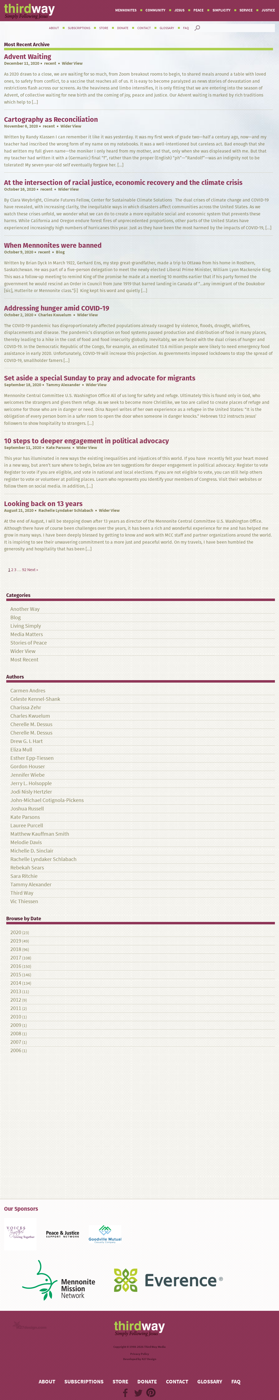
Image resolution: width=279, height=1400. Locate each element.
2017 (15, 957)
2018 (15, 949)
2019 (15, 940)
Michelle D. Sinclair (31, 850)
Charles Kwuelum (54, 315)
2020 (15, 932)
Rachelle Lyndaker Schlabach (65, 510)
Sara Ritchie (24, 876)
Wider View (22, 651)
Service (246, 10)
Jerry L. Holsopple (31, 783)
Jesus (179, 10)
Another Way (25, 609)
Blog (15, 617)
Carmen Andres (27, 690)
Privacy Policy (139, 1354)
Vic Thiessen (24, 901)
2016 (15, 966)
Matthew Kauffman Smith (39, 834)
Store (103, 28)
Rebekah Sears (27, 867)
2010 (15, 1016)
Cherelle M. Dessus (31, 724)
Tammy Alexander (63, 385)
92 (24, 569)
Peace (198, 10)
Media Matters (26, 634)
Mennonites (126, 10)
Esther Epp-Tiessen (32, 758)
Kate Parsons (58, 447)
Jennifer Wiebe (27, 775)
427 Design (149, 1359)
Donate (122, 28)
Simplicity (222, 10)
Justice (268, 10)
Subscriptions (79, 28)
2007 (15, 1042)
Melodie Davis (26, 842)
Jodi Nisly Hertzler (31, 791)
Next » (32, 569)
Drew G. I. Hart (26, 741)
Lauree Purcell (26, 825)
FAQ (186, 28)
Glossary (167, 28)
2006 (15, 1050)
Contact (144, 28)
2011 (15, 1008)
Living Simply (25, 626)
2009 (15, 1025)
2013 (15, 991)
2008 (15, 1033)
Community (155, 10)
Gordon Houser (27, 766)
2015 (15, 974)
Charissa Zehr (25, 707)
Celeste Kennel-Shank (35, 699)
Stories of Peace (28, 642)
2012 (15, 999)
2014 (15, 983)
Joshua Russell (27, 808)
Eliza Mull (21, 749)
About (54, 28)
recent (50, 63)
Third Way (21, 893)
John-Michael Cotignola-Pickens (47, 800)
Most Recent (24, 659)
